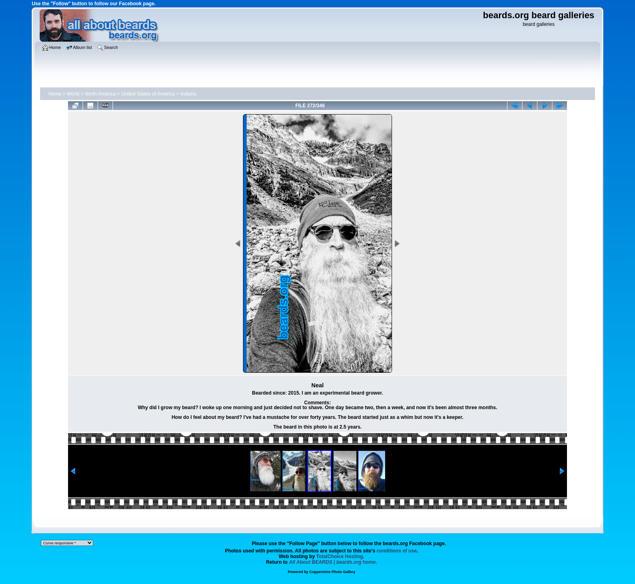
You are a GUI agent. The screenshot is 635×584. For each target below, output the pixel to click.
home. (333, 562)
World (73, 94)
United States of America (148, 94)
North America (100, 94)
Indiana (188, 94)
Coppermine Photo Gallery (332, 572)
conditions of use (397, 551)
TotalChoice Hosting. (340, 556)
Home (54, 94)
